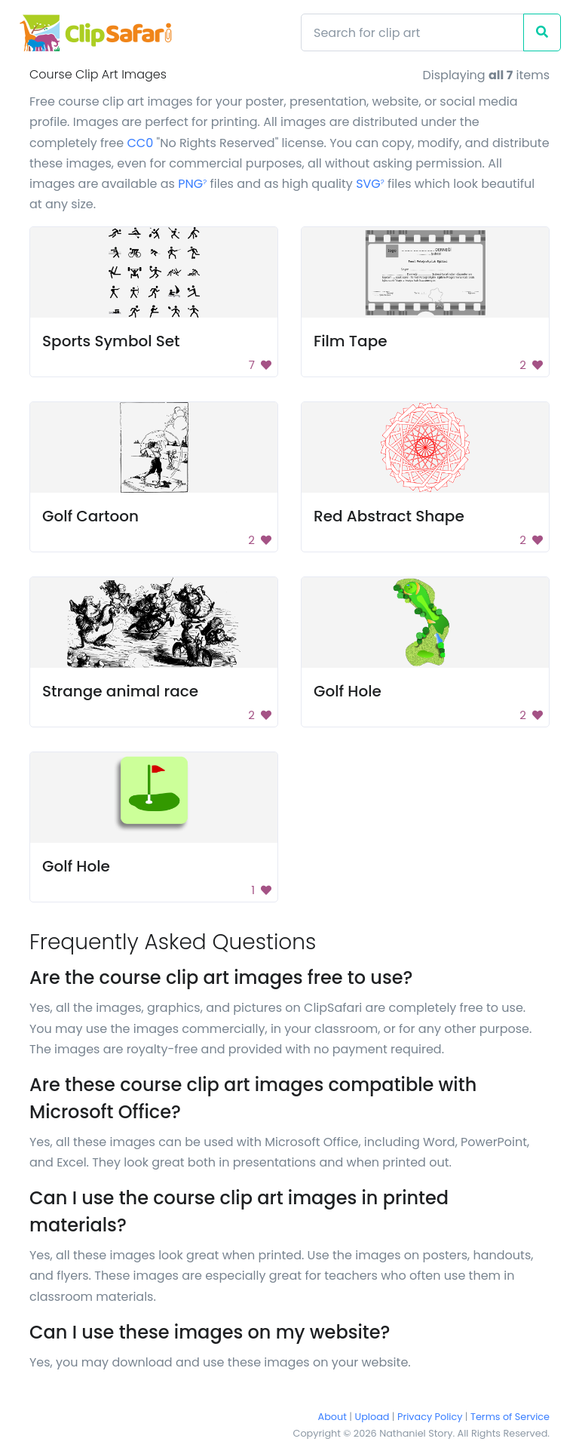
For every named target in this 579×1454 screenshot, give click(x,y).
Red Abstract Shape (389, 516)
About (332, 1416)
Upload (372, 1416)
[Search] (412, 32)
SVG (370, 183)
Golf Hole (347, 691)
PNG (192, 183)
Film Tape (351, 341)
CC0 (140, 143)
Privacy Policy (429, 1416)
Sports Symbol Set (111, 341)
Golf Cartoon (90, 516)
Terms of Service (510, 1416)
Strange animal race (120, 691)
